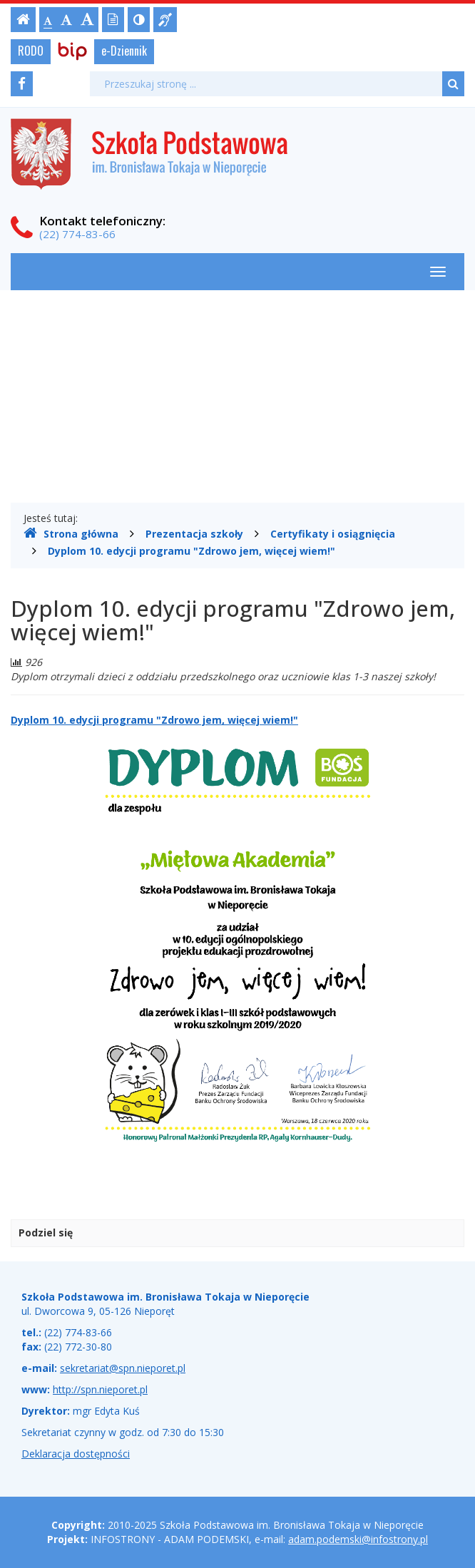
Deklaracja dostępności (75, 1453)
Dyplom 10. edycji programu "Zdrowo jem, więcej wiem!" (191, 551)
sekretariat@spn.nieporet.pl (122, 1368)
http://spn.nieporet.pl (100, 1389)
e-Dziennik (124, 50)
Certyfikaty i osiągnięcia (332, 533)
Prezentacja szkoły (194, 533)
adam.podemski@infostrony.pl (358, 1539)
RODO (31, 50)
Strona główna (71, 533)
